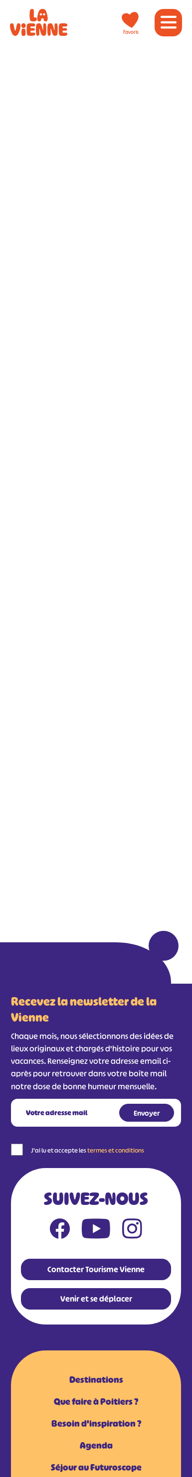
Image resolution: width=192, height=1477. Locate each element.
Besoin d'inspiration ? (96, 1424)
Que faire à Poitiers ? (96, 1402)
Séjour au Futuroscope (96, 1468)
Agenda (96, 1446)
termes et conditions (115, 1150)
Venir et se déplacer (96, 1298)
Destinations (96, 1380)
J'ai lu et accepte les (87, 1150)
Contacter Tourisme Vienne (96, 1269)
